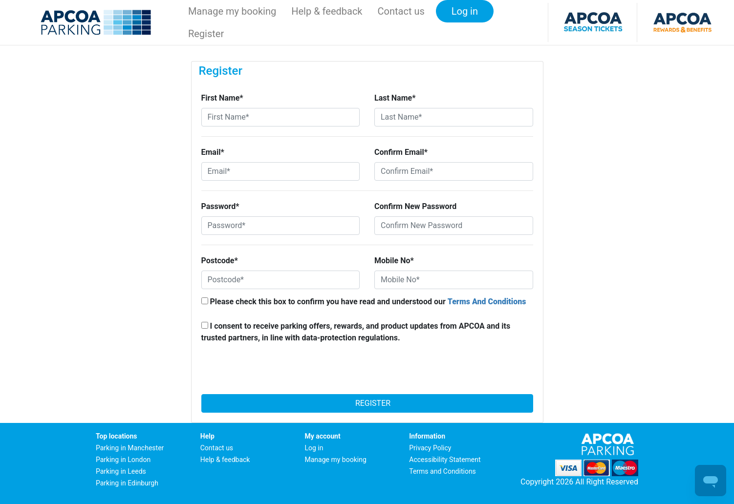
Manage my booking (232, 11)
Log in (314, 448)
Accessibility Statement (444, 459)
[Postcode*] (280, 280)
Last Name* (394, 98)
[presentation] (367, 372)
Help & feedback (326, 11)
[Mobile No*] (453, 280)
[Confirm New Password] (453, 225)
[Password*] (280, 225)
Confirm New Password (415, 206)
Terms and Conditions (442, 471)
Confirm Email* (401, 152)
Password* (220, 206)
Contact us (401, 11)
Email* (212, 152)
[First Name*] (280, 117)
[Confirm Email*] (453, 171)
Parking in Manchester (130, 448)
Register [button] (206, 34)
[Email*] (280, 171)
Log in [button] (465, 11)
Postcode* (219, 260)
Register (367, 403)
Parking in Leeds (121, 471)
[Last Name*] (453, 117)
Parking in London (123, 459)
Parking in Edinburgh (127, 483)
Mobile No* (394, 260)
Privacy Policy (430, 448)
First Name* (222, 98)
